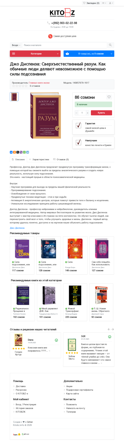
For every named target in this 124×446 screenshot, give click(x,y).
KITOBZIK (21, 411)
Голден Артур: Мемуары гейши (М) (18, 353)
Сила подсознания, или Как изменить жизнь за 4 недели (22, 265)
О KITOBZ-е (22, 393)
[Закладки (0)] (91, 3)
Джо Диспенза (17, 227)
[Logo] (62, 12)
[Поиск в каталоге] (64, 45)
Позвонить (71, 404)
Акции (69, 386)
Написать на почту (75, 408)
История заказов (24, 408)
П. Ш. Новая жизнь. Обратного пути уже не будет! (101, 311)
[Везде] (16, 45)
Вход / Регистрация (26, 404)
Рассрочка (21, 389)
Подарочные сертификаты (79, 389)
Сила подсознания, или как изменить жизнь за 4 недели (48, 265)
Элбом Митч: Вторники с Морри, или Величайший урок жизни (72, 357)
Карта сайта (72, 393)
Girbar (30, 421)
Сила (70, 261)
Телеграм (71, 411)
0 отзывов (35, 85)
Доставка (21, 386)
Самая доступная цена (62, 36)
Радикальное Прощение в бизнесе (21, 311)
